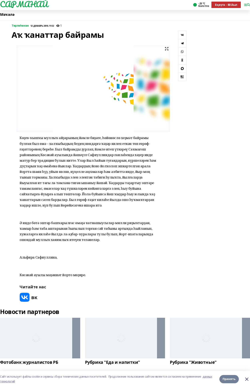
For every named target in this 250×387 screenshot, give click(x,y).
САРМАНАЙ (24, 4)
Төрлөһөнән (20, 25)
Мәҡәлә (7, 14)
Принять (229, 379)
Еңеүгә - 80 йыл (226, 5)
